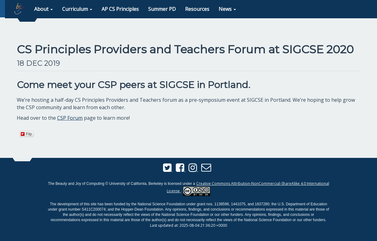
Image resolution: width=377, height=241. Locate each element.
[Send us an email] (206, 169)
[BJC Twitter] (168, 169)
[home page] (18, 8)
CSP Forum (70, 117)
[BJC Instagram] (193, 169)
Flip (26, 134)
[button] (43, 9)
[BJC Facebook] (180, 169)
